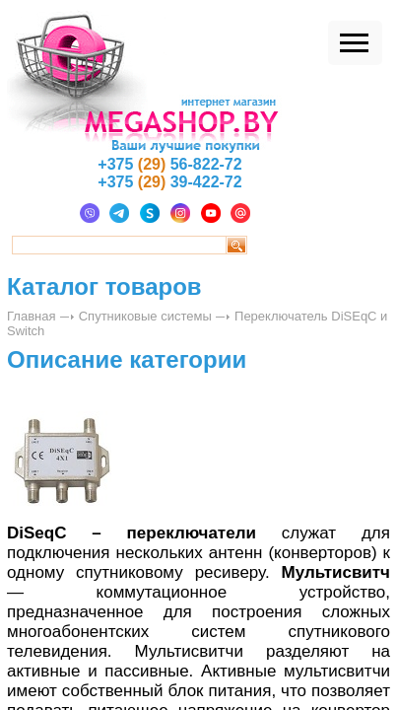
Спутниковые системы (145, 316)
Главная (31, 316)
